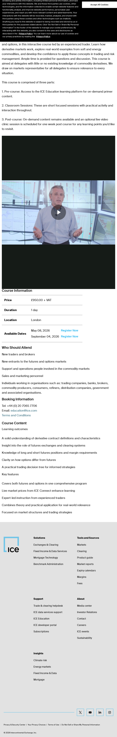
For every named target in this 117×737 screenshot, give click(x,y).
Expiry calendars (86, 570)
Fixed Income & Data (45, 673)
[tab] (16, 15)
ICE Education (41, 618)
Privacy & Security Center (14, 725)
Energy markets (42, 666)
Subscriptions (41, 631)
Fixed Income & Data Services (50, 551)
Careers (81, 625)
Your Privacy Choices (37, 725)
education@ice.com (24, 410)
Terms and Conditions (16, 415)
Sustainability (84, 638)
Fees (79, 583)
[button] (109, 5)
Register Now (69, 330)
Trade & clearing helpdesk (48, 605)
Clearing (82, 551)
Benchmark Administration (48, 564)
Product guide (85, 557)
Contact (81, 618)
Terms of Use (53, 725)
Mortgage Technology (46, 557)
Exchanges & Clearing (46, 544)
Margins (81, 577)
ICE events (83, 631)
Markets (81, 544)
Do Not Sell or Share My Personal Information (81, 725)
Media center (84, 605)
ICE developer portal (45, 625)
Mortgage (39, 679)
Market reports (85, 564)
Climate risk (40, 660)
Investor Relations (87, 612)
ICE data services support (48, 612)
